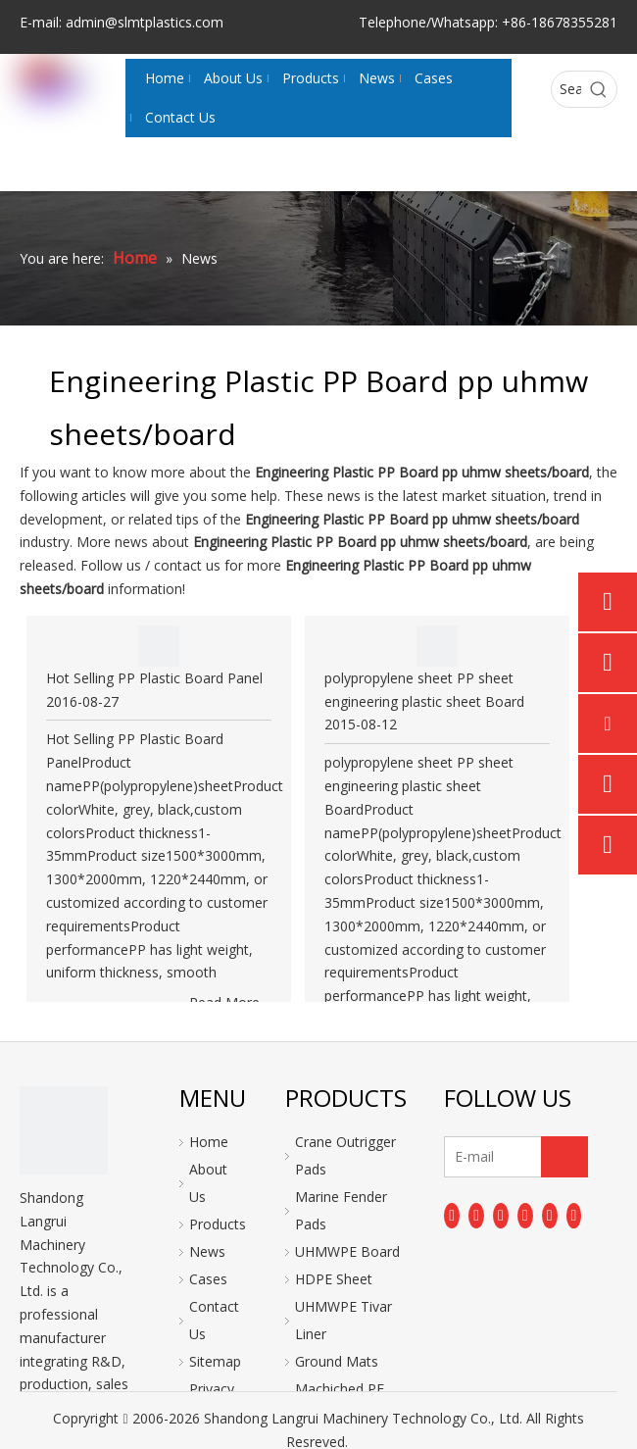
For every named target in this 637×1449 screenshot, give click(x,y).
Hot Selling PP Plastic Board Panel (154, 678)
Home (208, 1141)
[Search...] (566, 89)
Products (217, 1224)
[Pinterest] (574, 1215)
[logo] (64, 1130)
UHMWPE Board (347, 1251)
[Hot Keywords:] (598, 89)
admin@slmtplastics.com (144, 22)
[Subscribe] (564, 1156)
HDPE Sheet (333, 1279)
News (207, 1251)
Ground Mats (336, 1361)
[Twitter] (501, 1215)
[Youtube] (525, 1215)
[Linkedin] (476, 1215)
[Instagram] (550, 1215)
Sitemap (215, 1361)
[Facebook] (452, 1215)
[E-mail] (508, 1156)
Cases (208, 1279)
